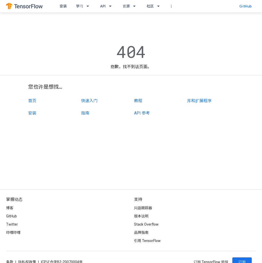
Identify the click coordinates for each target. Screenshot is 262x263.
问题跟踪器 (143, 208)
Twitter (12, 224)
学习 (79, 6)
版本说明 (141, 216)
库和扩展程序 (199, 100)
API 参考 (142, 113)
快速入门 (89, 100)
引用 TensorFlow (147, 241)
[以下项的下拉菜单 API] (112, 6)
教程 (138, 100)
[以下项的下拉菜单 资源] (136, 6)
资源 (126, 6)
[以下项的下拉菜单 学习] (89, 6)
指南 (85, 113)
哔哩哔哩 (13, 232)
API (103, 6)
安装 (63, 6)
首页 (32, 100)
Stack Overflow (146, 224)
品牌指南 (141, 232)
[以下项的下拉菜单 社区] (160, 6)
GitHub (245, 6)
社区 (150, 6)
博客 (9, 208)
